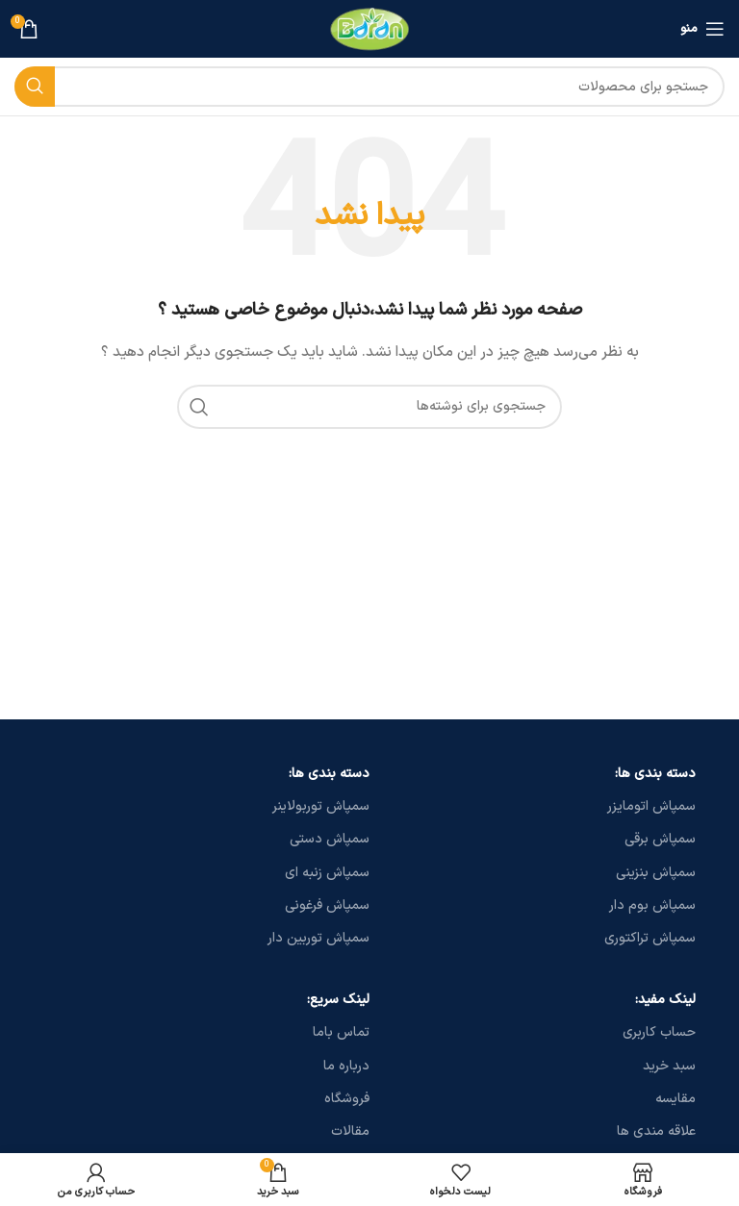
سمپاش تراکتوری (650, 938)
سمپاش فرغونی (327, 905)
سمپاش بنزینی (656, 873)
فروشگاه (347, 1099)
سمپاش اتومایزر (651, 806)
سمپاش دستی (330, 839)
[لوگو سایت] (370, 28)
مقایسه (675, 1099)
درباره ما (346, 1066)
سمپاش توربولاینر (321, 806)
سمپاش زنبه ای (327, 873)
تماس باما (341, 1032)
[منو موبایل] (702, 29)
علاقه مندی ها (656, 1131)
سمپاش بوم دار (652, 905)
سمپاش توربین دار (319, 938)
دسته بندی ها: (655, 774)
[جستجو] (369, 86)
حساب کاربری (659, 1032)
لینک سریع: (338, 1000)
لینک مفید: (665, 1000)
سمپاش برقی (660, 839)
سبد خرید (669, 1066)
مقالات (350, 1131)
